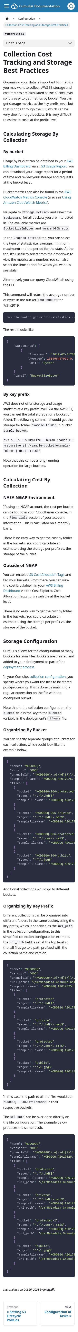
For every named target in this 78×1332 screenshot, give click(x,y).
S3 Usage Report (54, 166)
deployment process (18, 667)
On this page (16, 43)
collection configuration (48, 676)
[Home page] (7, 19)
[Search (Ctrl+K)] (71, 6)
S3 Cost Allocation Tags (47, 574)
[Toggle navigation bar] (6, 6)
